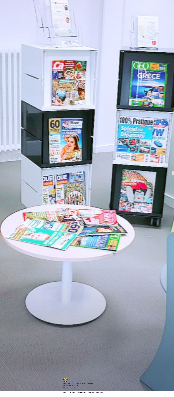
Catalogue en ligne (72, 392)
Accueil (65, 392)
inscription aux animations (90, 395)
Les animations (91, 392)
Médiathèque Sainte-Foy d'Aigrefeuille (78, 384)
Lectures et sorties (100, 392)
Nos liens (82, 395)
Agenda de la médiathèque (81, 392)
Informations (76, 395)
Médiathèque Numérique (67, 395)
